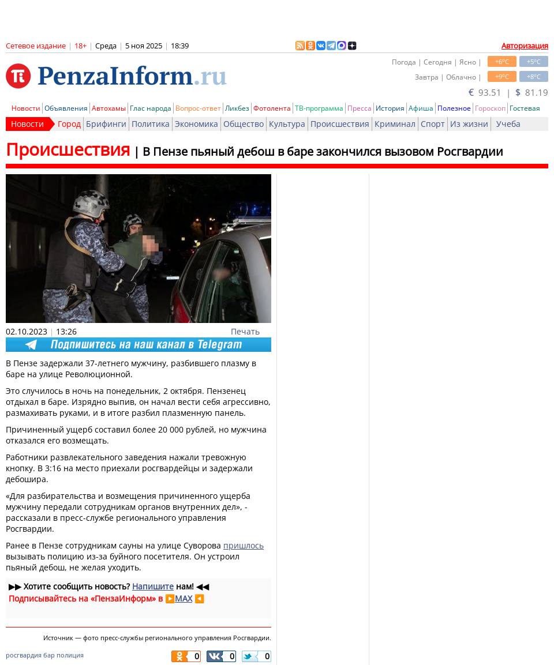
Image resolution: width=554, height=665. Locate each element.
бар (49, 655)
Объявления (66, 108)
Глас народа (150, 108)
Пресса (359, 108)
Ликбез (237, 108)
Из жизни (469, 123)
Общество (243, 123)
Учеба (508, 123)
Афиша (421, 108)
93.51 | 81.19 (508, 92)
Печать (245, 331)
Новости (26, 108)
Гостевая (525, 108)
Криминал (395, 123)
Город (69, 123)
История (390, 108)
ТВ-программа (319, 108)
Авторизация (524, 45)
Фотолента (272, 108)
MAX (183, 598)
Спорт (433, 123)
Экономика (196, 123)
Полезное (454, 108)
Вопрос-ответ (198, 108)
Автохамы (109, 108)
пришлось (243, 545)
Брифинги (106, 123)
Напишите (153, 586)
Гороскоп (490, 108)
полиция (70, 655)
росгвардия (24, 655)
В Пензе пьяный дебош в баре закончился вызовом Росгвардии (323, 151)
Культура (287, 123)
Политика (151, 123)
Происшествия (339, 123)
